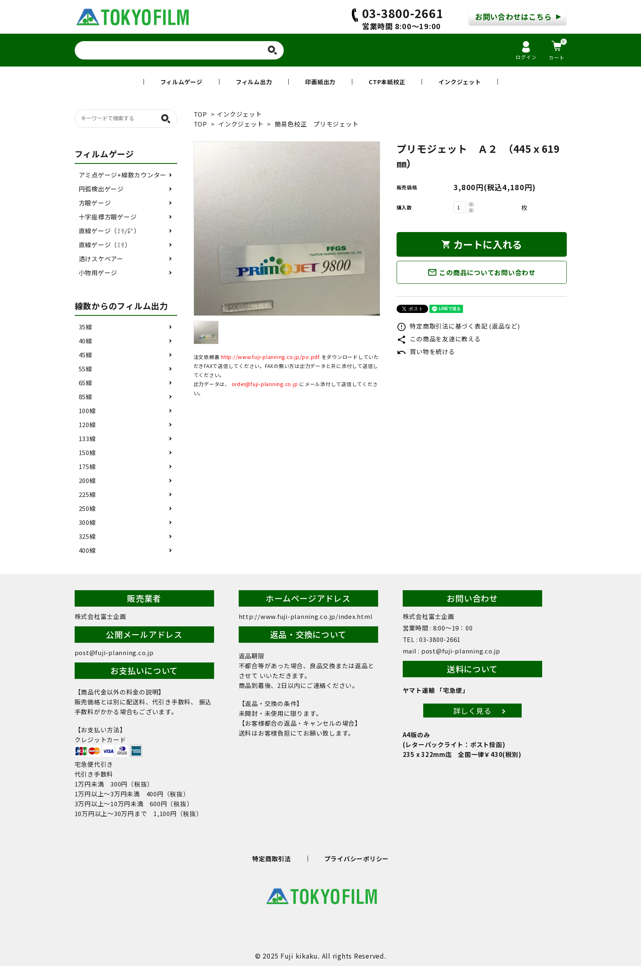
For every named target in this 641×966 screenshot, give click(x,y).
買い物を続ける (426, 351)
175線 (87, 466)
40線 (85, 340)
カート (557, 50)
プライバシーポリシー (356, 858)
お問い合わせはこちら (513, 16)
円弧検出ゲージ (101, 188)
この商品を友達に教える (439, 338)
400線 (87, 550)
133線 (87, 438)
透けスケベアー (101, 258)
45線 (85, 354)
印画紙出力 (320, 82)
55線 (85, 368)
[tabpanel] (287, 228)
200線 (87, 480)
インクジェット (459, 82)
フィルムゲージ (181, 82)
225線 (87, 494)
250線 (87, 508)
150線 (87, 452)
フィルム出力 (254, 82)
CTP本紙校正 (387, 82)
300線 (87, 522)
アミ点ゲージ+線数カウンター (123, 174)
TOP (200, 114)
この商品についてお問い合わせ (481, 272)
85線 (85, 396)
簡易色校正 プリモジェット (317, 124)
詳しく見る (472, 710)
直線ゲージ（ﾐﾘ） (105, 244)
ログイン (526, 50)
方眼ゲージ (95, 202)
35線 (85, 326)
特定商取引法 (271, 858)
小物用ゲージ (98, 272)
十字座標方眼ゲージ (108, 216)
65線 (85, 382)
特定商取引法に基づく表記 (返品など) (458, 326)
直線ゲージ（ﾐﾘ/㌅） (109, 230)
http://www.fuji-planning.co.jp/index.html (306, 616)
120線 (87, 424)
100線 (87, 410)
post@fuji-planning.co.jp (114, 652)
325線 (87, 536)
